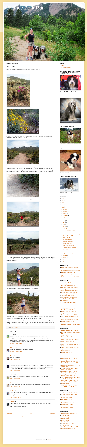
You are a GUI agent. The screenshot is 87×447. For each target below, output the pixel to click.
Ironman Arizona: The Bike (67, 406)
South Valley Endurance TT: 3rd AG (69, 360)
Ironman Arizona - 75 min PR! (67, 352)
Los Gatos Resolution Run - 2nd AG (69, 285)
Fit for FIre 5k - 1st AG (66, 300)
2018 (63, 198)
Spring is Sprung (66, 237)
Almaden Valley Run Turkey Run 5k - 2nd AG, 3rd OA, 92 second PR (70, 283)
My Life (11, 390)
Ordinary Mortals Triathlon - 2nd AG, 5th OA (70, 270)
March (64, 226)
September (65, 215)
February (65, 255)
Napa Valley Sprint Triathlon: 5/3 (68, 396)
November (65, 211)
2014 (63, 200)
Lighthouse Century (65, 350)
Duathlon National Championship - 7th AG (70, 276)
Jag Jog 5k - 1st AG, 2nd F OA (68, 298)
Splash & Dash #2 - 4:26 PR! (67, 341)
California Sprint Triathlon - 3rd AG (68, 294)
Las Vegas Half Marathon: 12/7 (68, 428)
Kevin (11, 334)
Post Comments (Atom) (17, 416)
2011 (63, 206)
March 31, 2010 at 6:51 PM (16, 343)
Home (31, 413)
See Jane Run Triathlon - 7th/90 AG (69, 323)
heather (12, 364)
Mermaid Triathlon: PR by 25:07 (68, 375)
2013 (63, 202)
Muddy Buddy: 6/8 (65, 420)
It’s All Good (65, 249)
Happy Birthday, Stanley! (68, 253)
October (65, 213)
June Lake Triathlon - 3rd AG (67, 295)
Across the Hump (66, 251)
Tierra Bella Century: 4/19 (66, 415)
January (65, 257)
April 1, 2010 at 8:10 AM (15, 378)
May (64, 222)
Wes (11, 382)
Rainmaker (12, 347)
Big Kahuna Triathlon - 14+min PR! (68, 349)
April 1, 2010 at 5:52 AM (15, 370)
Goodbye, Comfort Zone (68, 241)
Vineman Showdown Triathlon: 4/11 (69, 394)
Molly (63, 65)
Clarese (12, 401)
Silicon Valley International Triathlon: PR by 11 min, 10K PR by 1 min (70, 378)
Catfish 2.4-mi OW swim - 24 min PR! (69, 343)
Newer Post (9, 413)
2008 (63, 261)
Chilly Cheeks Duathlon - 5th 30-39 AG (69, 267)
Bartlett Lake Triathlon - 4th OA (68, 269)
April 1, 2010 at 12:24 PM (15, 397)
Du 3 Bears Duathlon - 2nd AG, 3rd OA (69, 287)
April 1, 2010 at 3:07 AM (15, 359)
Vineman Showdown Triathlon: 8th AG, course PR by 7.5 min (69, 369)
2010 (63, 207)
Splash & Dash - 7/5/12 (66, 318)
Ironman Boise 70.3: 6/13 (66, 397)
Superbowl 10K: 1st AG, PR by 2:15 (69, 358)
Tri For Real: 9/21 (65, 425)
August (64, 217)
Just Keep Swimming (67, 239)
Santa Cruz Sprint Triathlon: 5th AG (69, 381)
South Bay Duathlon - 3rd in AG (68, 308)
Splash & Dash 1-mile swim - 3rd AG (69, 314)
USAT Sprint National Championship (69, 297)
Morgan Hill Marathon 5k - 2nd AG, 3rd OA (70, 324)
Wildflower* (65, 228)
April (64, 224)
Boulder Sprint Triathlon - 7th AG (68, 272)
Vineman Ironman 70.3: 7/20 (67, 423)
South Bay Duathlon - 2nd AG (67, 289)
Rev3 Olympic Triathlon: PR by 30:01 (69, 371)
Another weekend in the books (69, 247)
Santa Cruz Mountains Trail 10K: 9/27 (69, 426)
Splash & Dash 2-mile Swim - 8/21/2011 (70, 347)
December (65, 209)
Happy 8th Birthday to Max (68, 245)
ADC (11, 355)
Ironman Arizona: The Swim (67, 404)
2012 (63, 204)
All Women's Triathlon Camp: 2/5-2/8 (69, 392)
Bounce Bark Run (26, 8)
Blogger (49, 439)
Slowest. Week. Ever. (67, 243)
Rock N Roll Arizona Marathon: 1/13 (69, 413)
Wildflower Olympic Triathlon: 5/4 (68, 417)
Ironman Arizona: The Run (67, 407)
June (64, 220)
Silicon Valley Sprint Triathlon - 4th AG (69, 290)
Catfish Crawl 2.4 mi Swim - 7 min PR (69, 319)
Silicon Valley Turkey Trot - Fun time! (69, 385)
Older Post (52, 413)
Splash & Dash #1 (65, 335)
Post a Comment (12, 410)
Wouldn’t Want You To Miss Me (69, 235)
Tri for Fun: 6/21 (64, 421)
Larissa (12, 374)
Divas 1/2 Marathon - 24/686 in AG (68, 311)
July (64, 219)
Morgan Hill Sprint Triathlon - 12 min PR (70, 313)
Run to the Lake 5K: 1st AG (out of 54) (69, 380)
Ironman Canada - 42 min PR (67, 321)
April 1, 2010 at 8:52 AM (15, 386)
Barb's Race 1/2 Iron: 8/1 (66, 399)
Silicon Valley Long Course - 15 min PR (69, 316)
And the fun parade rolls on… (69, 230)
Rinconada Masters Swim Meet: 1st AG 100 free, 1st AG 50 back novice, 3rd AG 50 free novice (70, 363)
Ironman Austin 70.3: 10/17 (67, 383)
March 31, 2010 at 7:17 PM (16, 351)
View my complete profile (65, 67)
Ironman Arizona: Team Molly (67, 402)
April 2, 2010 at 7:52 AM (15, 408)
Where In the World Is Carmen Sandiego (71, 234)
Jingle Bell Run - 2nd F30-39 (67, 386)
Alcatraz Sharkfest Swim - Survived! (69, 292)
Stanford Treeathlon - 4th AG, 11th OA (69, 330)
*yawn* (64, 232)
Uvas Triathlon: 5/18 (65, 418)
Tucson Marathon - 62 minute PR (68, 302)
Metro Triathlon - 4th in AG (67, 309)
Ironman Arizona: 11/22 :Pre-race (68, 401)
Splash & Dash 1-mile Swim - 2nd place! (70, 339)
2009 (63, 259)
